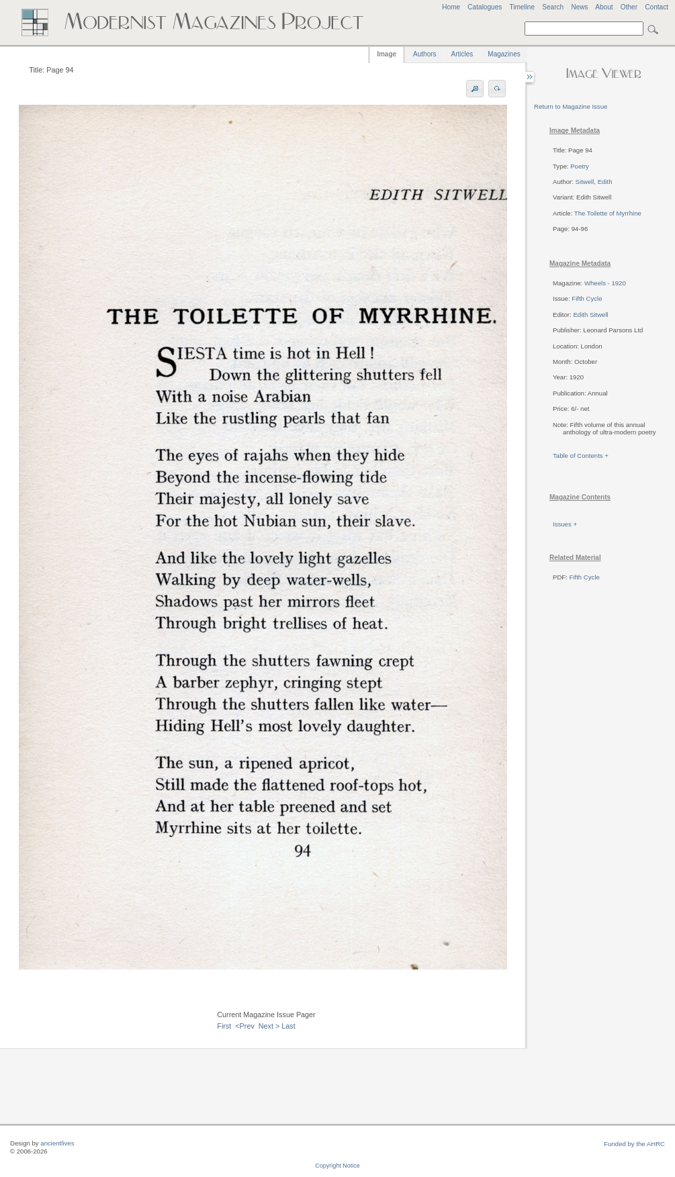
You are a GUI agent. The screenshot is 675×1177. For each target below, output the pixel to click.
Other (629, 7)
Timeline (522, 7)
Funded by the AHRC (634, 1143)
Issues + (565, 524)
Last (288, 1026)
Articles (462, 54)
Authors (424, 54)
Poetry (579, 166)
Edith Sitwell (590, 314)
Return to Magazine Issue (570, 106)
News (579, 7)
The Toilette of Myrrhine (607, 213)
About (604, 7)
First (224, 1026)
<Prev (245, 1026)
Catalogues (484, 7)
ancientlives (57, 1143)
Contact (656, 7)
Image (386, 54)
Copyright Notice (337, 1165)
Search (553, 7)
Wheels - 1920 (605, 283)
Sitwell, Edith (594, 181)
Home (451, 7)
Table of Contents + (581, 455)
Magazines (504, 54)
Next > (269, 1026)
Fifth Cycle (587, 298)
